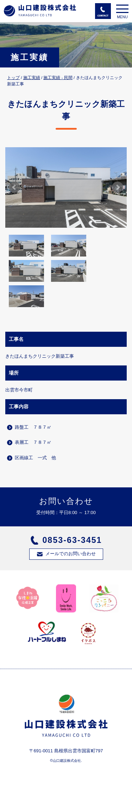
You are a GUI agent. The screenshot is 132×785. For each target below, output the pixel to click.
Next (117, 187)
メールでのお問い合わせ (70, 553)
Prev (14, 187)
